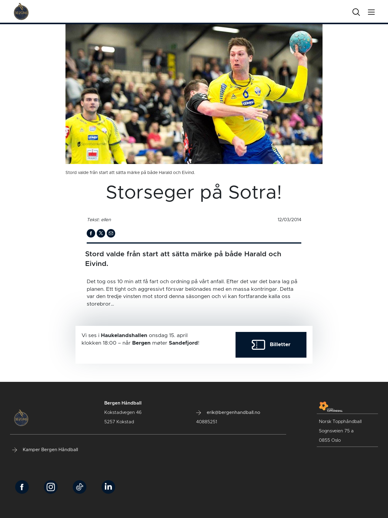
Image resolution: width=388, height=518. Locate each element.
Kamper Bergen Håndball (45, 450)
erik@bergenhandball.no (228, 412)
